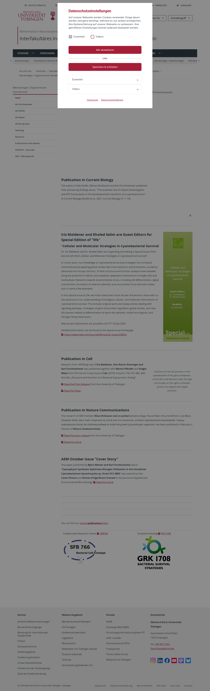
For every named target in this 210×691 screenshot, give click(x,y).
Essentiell (79, 36)
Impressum (92, 100)
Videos (100, 36)
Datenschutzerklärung (112, 100)
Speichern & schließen (105, 66)
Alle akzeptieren (105, 49)
